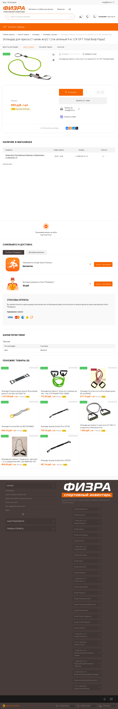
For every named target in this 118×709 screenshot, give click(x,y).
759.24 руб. (53, 430)
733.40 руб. (53, 396)
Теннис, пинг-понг (11, 502)
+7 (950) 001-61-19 (80, 521)
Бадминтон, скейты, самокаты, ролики (19, 498)
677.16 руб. (92, 396)
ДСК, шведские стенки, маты (15, 506)
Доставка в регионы (36, 252)
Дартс (7, 510)
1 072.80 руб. (15, 396)
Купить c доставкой (103, 265)
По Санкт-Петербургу (13, 252)
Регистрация (12, 2)
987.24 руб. (54, 464)
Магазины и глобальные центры (41, 9)
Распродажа (10, 491)
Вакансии (61, 9)
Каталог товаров (13, 27)
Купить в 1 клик (83, 100)
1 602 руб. (92, 430)
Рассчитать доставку (49, 128)
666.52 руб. (14, 430)
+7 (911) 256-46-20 (80, 642)
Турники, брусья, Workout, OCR (16, 494)
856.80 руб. (14, 464)
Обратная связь (11, 706)
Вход (4, 2)
